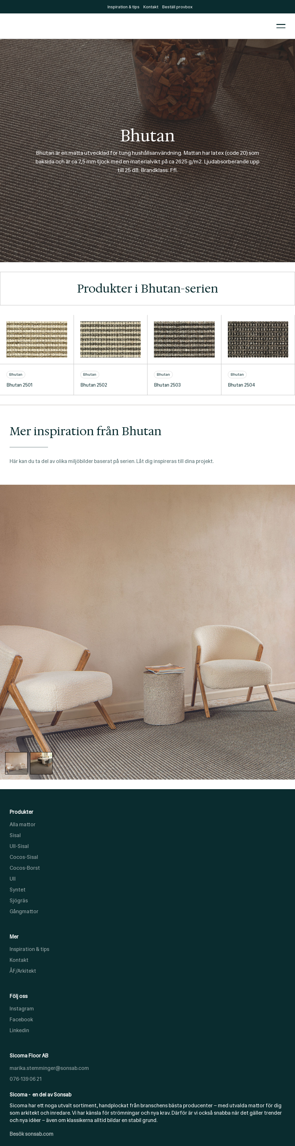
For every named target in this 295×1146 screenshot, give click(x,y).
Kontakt (19, 960)
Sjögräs (19, 900)
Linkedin (19, 1030)
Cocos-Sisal (24, 857)
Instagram (22, 1008)
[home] (138, 26)
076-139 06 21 (26, 1079)
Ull (13, 878)
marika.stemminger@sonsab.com (49, 1068)
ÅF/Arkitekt (23, 971)
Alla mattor (23, 824)
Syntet (18, 889)
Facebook (21, 1019)
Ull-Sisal (19, 846)
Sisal (15, 835)
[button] (281, 26)
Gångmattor (24, 911)
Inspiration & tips (29, 949)
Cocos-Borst (25, 868)
